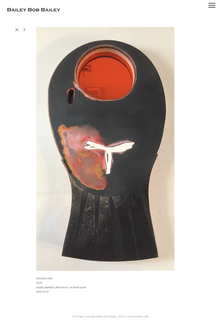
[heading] (33, 10)
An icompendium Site (136, 316)
